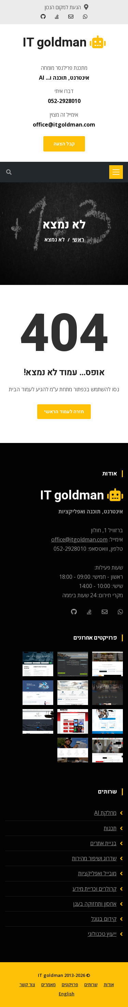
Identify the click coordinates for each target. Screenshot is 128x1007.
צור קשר (27, 984)
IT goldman (50, 975)
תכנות (110, 828)
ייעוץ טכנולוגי (102, 934)
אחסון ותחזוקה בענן (94, 903)
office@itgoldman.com (64, 124)
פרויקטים (70, 984)
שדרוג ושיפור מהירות (94, 858)
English (66, 994)
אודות (109, 984)
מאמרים (48, 984)
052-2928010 (64, 101)
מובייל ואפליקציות (97, 873)
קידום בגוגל (103, 919)
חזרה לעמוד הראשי (64, 411)
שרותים (91, 984)
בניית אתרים (103, 843)
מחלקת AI (105, 812)
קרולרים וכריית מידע (94, 888)
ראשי (78, 239)
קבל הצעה (64, 143)
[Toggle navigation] (116, 172)
